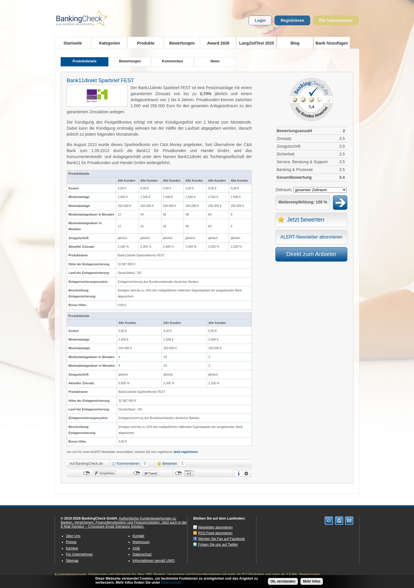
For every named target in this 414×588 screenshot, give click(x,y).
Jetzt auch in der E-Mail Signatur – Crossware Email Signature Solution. (124, 524)
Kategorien (107, 42)
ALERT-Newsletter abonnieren (311, 237)
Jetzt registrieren (185, 452)
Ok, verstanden (283, 581)
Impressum (141, 542)
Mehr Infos (312, 581)
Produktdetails (84, 61)
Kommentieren (128, 464)
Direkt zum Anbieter (311, 254)
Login (260, 20)
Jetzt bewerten (305, 219)
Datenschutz (142, 554)
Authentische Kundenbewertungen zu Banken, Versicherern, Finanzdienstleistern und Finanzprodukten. (118, 520)
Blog (294, 43)
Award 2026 (216, 42)
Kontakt (138, 536)
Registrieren (292, 20)
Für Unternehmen (336, 20)
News (214, 61)
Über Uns (73, 536)
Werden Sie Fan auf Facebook (221, 539)
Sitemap (72, 561)
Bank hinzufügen (332, 43)
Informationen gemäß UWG (154, 561)
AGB (136, 548)
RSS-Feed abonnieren (215, 533)
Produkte (144, 42)
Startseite (73, 43)
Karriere (72, 548)
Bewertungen (180, 42)
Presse (71, 542)
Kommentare (172, 61)
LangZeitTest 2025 (255, 42)
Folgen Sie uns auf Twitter (218, 545)
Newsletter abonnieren (215, 527)
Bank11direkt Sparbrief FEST (100, 80)
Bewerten (169, 464)
